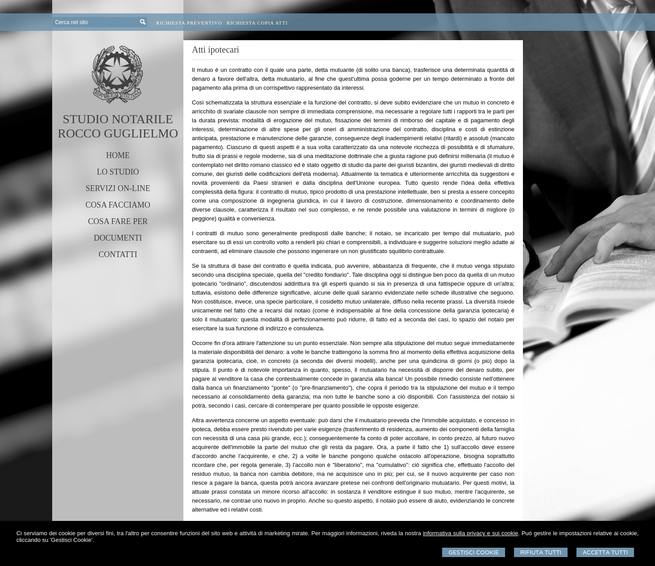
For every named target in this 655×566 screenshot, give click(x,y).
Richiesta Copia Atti (257, 22)
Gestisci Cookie (473, 552)
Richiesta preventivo (189, 22)
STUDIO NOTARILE (118, 119)
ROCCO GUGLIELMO (118, 133)
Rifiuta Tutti (540, 552)
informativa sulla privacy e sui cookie (470, 533)
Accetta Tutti (605, 552)
